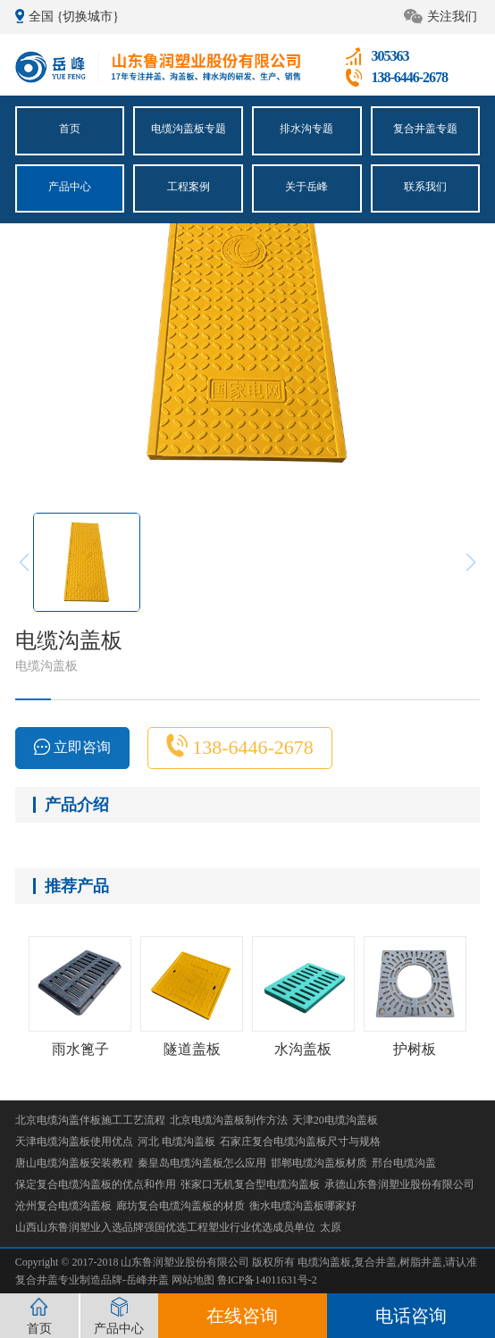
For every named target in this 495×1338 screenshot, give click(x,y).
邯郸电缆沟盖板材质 (319, 1163)
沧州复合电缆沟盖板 (63, 1206)
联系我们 (425, 186)
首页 (69, 128)
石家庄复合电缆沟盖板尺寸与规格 (300, 1141)
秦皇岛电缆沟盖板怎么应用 (202, 1163)
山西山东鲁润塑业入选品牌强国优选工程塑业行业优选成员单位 (165, 1227)
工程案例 (188, 186)
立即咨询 (72, 747)
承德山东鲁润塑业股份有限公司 (399, 1184)
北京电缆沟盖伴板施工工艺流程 (90, 1120)
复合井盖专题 (425, 128)
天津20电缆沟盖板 (335, 1120)
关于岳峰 (306, 186)
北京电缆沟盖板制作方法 (229, 1120)
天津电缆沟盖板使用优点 (74, 1141)
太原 (330, 1227)
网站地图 (194, 1280)
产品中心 (69, 186)
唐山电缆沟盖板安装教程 (74, 1163)
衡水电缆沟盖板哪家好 (303, 1206)
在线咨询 (242, 1315)
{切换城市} (88, 16)
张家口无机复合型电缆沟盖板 (250, 1184)
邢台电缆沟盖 (404, 1163)
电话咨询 (411, 1315)
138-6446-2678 (240, 745)
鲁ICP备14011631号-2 (267, 1280)
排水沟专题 (306, 128)
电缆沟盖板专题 (188, 128)
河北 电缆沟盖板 (176, 1141)
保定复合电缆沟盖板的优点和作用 (95, 1184)
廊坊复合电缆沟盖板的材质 (180, 1206)
